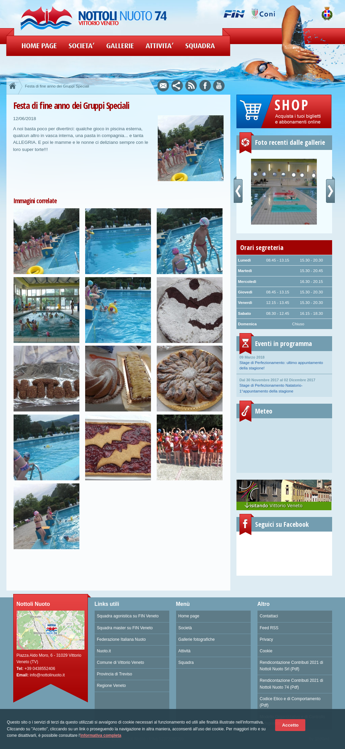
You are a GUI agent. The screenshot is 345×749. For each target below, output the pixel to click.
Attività (184, 651)
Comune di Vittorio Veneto (120, 662)
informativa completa (100, 735)
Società (185, 628)
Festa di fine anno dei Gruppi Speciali (57, 86)
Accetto (290, 725)
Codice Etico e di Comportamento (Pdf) (290, 702)
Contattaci (269, 616)
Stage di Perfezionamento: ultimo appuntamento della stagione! (284, 362)
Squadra (186, 662)
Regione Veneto (111, 685)
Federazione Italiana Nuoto (121, 639)
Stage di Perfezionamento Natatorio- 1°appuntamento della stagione (284, 385)
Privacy (266, 639)
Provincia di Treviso (114, 674)
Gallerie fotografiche (196, 639)
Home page (188, 616)
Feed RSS (269, 628)
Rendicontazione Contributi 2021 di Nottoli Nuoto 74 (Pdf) (291, 683)
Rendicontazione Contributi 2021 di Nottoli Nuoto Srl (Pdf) (291, 665)
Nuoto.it (104, 651)
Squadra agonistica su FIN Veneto (128, 616)
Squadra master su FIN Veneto (125, 628)
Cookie (266, 651)
